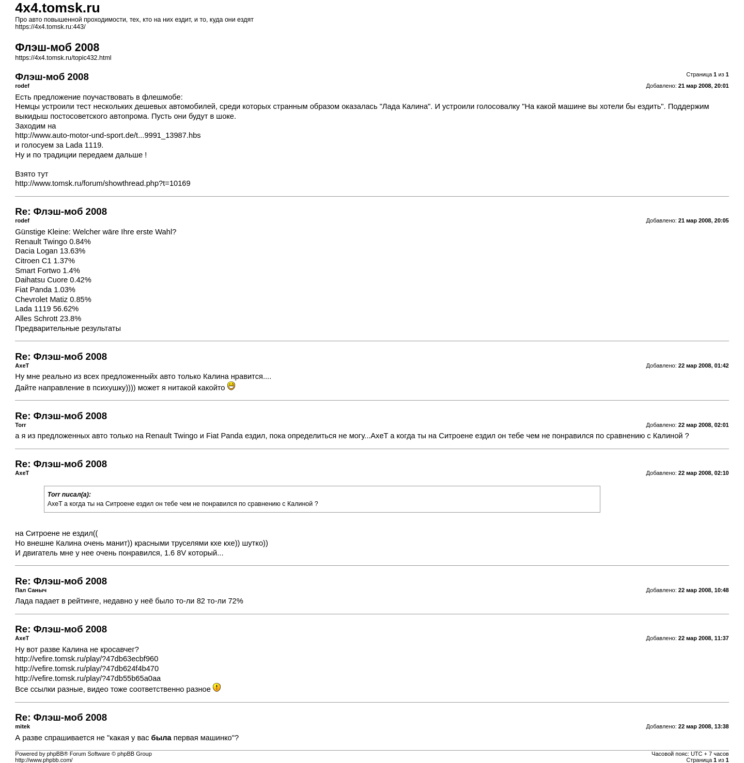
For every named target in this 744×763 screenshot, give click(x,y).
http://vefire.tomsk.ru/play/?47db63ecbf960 (86, 659)
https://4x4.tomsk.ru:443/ (50, 26)
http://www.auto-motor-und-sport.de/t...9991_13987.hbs (107, 135)
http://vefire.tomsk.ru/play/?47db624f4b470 (87, 668)
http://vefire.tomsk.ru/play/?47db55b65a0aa (88, 678)
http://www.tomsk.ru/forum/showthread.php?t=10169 (102, 183)
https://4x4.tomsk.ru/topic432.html (63, 57)
